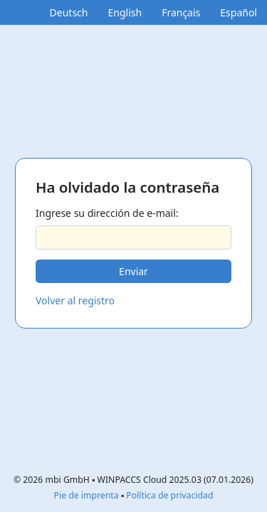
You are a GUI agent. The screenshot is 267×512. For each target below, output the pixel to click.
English (125, 12)
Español (238, 12)
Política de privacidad (169, 495)
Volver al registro (75, 300)
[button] (133, 272)
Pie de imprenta (86, 495)
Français (181, 12)
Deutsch (69, 12)
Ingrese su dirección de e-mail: (107, 213)
